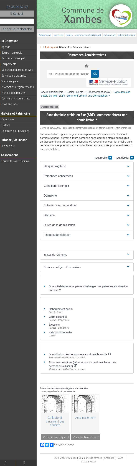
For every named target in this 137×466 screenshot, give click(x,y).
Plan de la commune (15, 92)
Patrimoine (9, 119)
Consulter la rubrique (58, 439)
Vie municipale (11, 81)
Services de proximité (15, 75)
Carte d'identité (60, 319)
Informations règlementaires (19, 87)
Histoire (7, 125)
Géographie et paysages (17, 131)
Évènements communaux (17, 98)
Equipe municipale (13, 52)
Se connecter (90, 464)
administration (88, 39)
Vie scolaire (10, 146)
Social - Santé (78, 91)
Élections (57, 327)
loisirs (80, 35)
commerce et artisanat (99, 35)
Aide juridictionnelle (63, 335)
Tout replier (103, 161)
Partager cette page (64, 447)
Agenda (7, 47)
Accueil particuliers (55, 91)
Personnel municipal (14, 58)
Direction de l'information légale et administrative (68, 391)
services (69, 35)
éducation (120, 35)
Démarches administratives (19, 69)
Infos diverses (11, 104)
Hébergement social (101, 91)
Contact (19, 13)
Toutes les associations (17, 161)
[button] (88, 169)
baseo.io (73, 394)
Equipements (10, 64)
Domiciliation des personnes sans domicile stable (83, 357)
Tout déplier (124, 161)
